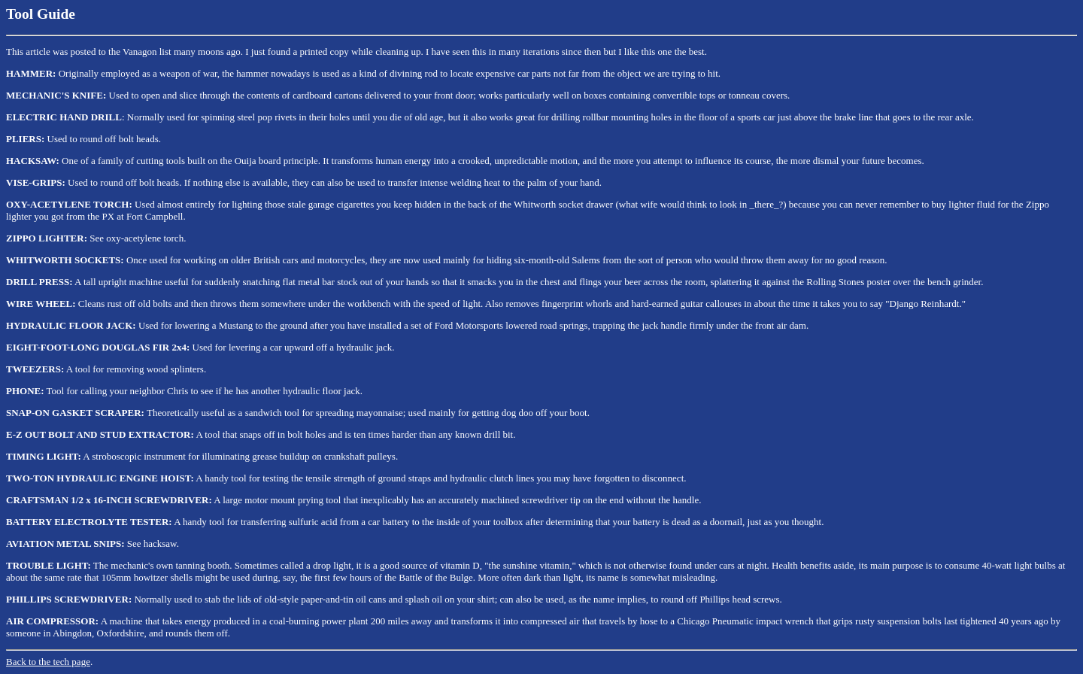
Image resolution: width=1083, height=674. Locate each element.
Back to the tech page (48, 661)
